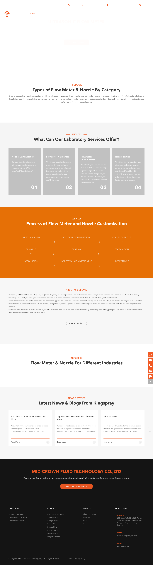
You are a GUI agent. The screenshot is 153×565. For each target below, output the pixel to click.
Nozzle (50, 509)
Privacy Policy (80, 559)
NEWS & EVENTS (76, 400)
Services (57, 12)
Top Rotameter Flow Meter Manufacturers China (75, 421)
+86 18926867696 (93, 5)
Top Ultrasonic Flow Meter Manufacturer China (28, 421)
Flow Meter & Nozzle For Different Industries (76, 365)
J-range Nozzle (52, 517)
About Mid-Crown (87, 12)
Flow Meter (13, 509)
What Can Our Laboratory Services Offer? (76, 141)
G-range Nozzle (52, 521)
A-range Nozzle (52, 524)
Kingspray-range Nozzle (55, 514)
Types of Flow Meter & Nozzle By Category (76, 92)
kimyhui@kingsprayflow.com (121, 5)
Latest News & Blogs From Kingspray (76, 405)
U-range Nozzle (52, 527)
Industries (70, 12)
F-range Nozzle (52, 530)
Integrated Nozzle (53, 537)
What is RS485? (110, 420)
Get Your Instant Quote (76, 488)
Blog (103, 12)
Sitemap (71, 559)
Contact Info (120, 509)
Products (44, 12)
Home (32, 12)
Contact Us (144, 12)
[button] (150, 431)
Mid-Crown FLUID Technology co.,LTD (76, 473)
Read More (15, 445)
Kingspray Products (76, 40)
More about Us (76, 325)
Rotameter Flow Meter (16, 521)
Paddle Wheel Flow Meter (17, 517)
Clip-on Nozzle (52, 533)
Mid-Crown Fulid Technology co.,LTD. (31, 559)
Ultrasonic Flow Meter (76, 22)
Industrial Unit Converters (122, 12)
